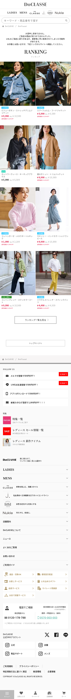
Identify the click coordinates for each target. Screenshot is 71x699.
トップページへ (35, 343)
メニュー (7, 695)
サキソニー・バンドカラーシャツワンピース (52, 237)
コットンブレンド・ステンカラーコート (17, 301)
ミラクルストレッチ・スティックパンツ (52, 301)
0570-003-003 (48, 617)
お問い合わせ (9, 556)
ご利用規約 (8, 666)
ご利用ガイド (9, 564)
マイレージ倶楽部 (47, 588)
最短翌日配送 (45, 574)
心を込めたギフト (46, 581)
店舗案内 (7, 521)
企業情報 (51, 671)
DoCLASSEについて (12, 530)
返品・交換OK (12, 574)
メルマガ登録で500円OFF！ (37, 374)
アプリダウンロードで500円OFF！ (23, 393)
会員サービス (12, 588)
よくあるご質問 (10, 547)
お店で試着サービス (15, 595)
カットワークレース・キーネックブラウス (17, 175)
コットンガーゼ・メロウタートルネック (17, 237)
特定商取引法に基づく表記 (15, 671)
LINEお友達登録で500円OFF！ (37, 383)
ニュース (7, 538)
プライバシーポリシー (29, 666)
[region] (35, 12)
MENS (23, 12)
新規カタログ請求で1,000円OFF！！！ (25, 402)
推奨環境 (37, 671)
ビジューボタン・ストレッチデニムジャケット (17, 111)
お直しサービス (13, 581)
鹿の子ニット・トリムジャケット (50, 174)
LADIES (12, 12)
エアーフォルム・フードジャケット (51, 110)
